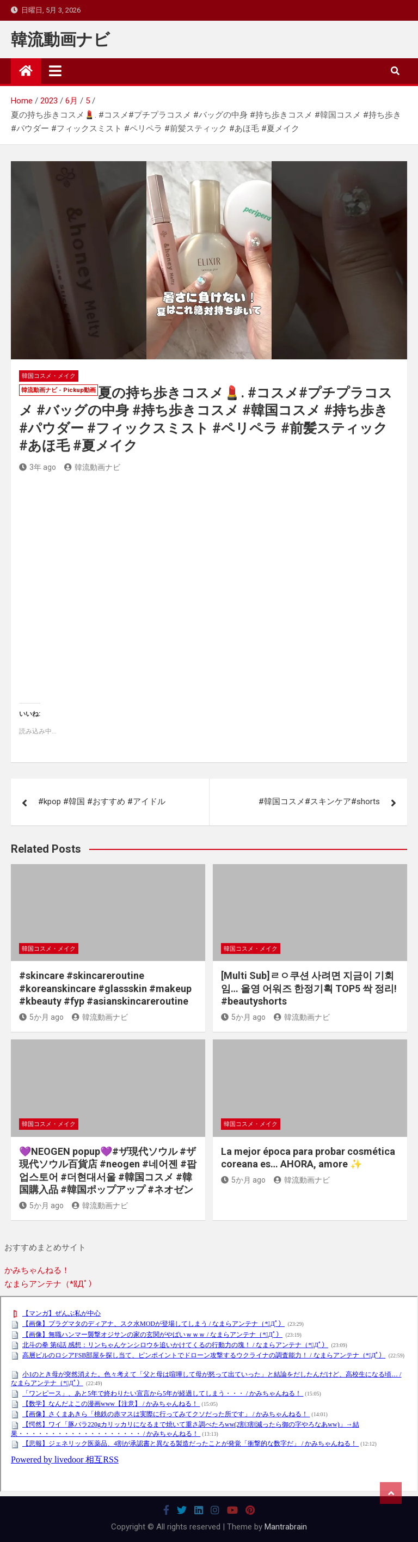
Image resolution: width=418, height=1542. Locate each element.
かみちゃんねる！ (37, 1270)
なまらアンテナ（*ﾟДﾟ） (50, 1284)
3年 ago (37, 467)
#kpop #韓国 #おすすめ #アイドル (101, 801)
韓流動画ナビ (60, 39)
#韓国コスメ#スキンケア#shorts (319, 801)
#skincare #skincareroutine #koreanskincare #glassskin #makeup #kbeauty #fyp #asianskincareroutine (105, 988)
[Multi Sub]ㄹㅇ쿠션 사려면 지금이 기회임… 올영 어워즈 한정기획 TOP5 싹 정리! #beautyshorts (309, 988)
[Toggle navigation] (55, 70)
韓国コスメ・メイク (49, 376)
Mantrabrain (286, 1527)
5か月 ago (41, 1017)
